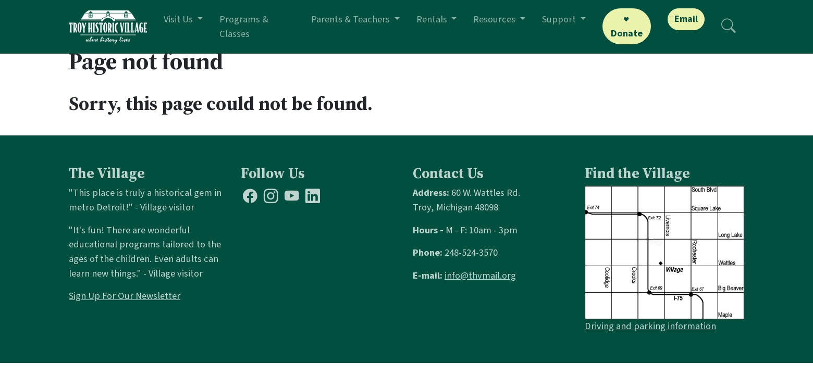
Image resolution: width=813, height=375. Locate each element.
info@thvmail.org (480, 275)
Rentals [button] (432, 19)
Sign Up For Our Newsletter (124, 296)
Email (686, 19)
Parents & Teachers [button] (351, 19)
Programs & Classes (243, 26)
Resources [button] (495, 19)
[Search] (728, 27)
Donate (627, 33)
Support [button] (560, 19)
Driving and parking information (650, 326)
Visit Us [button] (179, 19)
